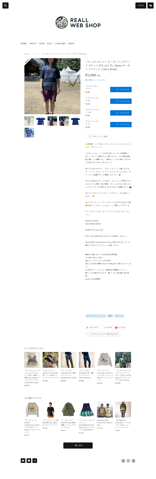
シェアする (108, 327)
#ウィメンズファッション (96, 316)
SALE (49, 44)
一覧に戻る (78, 445)
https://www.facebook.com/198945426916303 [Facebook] (123, 461)
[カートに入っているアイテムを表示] (150, 5)
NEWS (71, 44)
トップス (35, 54)
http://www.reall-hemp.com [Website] (133, 461)
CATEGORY (60, 44)
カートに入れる (123, 89)
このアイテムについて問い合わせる (104, 334)
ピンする (121, 327)
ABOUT (33, 44)
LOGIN (141, 5)
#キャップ (119, 316)
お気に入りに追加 (99, 137)
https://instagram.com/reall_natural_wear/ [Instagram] (128, 461)
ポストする (93, 327)
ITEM (41, 44)
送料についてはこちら (97, 80)
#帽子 (110, 316)
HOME (24, 44)
